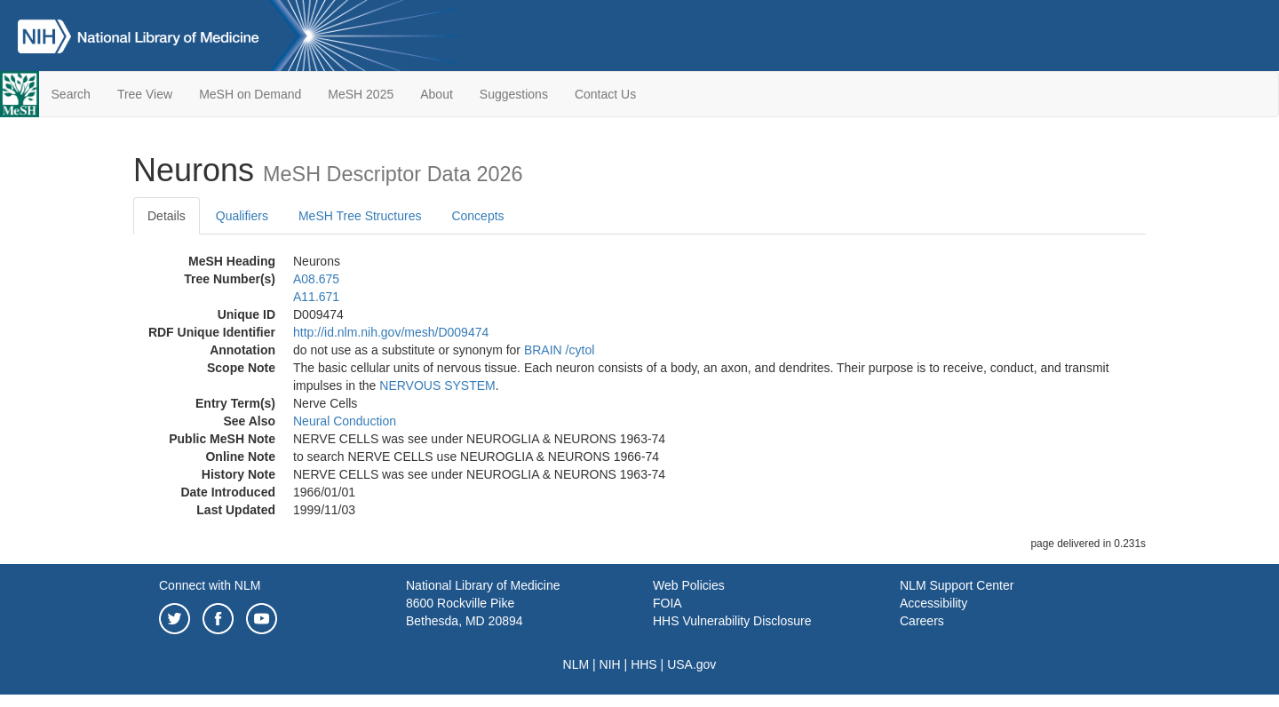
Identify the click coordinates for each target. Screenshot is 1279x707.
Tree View (144, 94)
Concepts (477, 216)
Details (166, 216)
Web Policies (689, 585)
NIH (610, 664)
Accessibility (933, 603)
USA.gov (691, 664)
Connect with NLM (209, 585)
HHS (644, 664)
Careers (922, 621)
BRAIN (543, 350)
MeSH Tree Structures (360, 216)
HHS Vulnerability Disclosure (732, 621)
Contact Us (605, 94)
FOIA (667, 603)
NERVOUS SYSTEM (437, 385)
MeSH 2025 (360, 94)
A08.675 (316, 279)
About (436, 94)
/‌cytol (580, 350)
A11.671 (316, 297)
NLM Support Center (956, 585)
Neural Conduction (344, 421)
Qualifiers (242, 216)
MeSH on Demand (250, 94)
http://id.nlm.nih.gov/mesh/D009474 (391, 332)
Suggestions (514, 94)
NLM (576, 664)
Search (71, 94)
